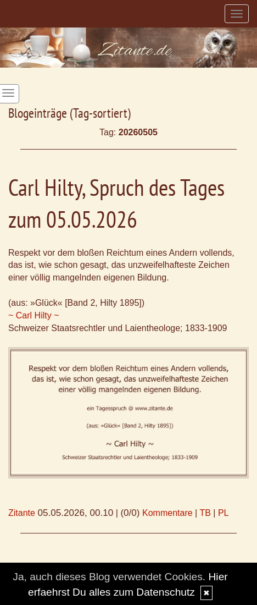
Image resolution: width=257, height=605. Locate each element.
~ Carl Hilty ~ (33, 315)
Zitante (21, 513)
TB (204, 513)
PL (223, 513)
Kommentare (167, 513)
